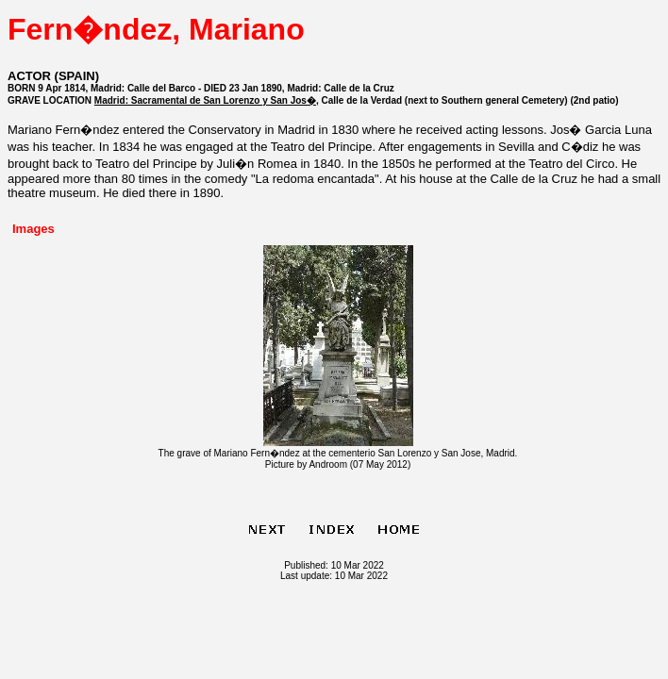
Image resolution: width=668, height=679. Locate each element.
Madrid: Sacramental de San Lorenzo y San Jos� (205, 100)
